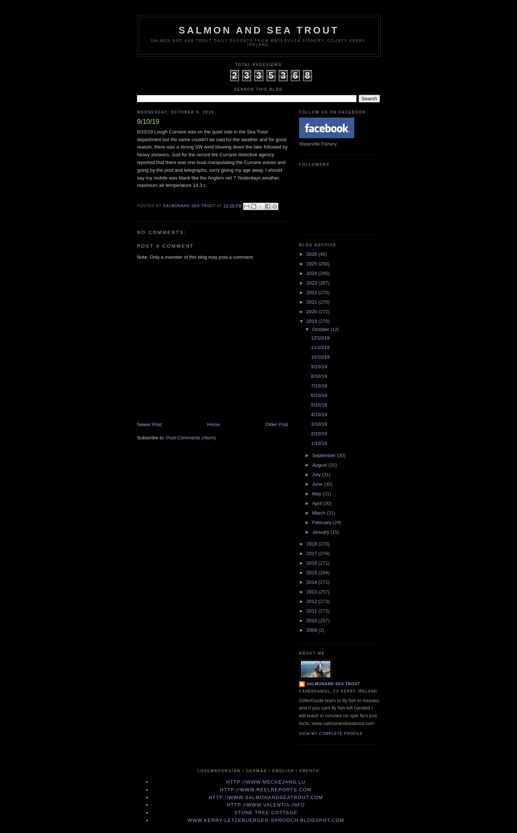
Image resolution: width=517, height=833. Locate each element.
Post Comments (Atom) (191, 437)
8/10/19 (319, 376)
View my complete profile (331, 734)
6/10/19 (319, 395)
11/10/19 (320, 347)
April (317, 503)
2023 (312, 283)
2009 (312, 630)
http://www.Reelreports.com (266, 789)
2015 (312, 572)
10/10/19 (320, 357)
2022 (312, 292)
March (319, 513)
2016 (312, 563)
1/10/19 (319, 443)
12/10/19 (320, 338)
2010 (312, 620)
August (320, 465)
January (321, 532)
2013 (312, 592)
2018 (312, 544)
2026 (312, 254)
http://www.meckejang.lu (266, 782)
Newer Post (149, 424)
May (317, 493)
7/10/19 (319, 385)
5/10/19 (319, 405)
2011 (312, 611)
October (321, 329)
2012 (312, 601)
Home (213, 424)
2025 (312, 263)
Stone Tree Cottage (265, 812)
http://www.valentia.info (266, 805)
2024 (312, 273)
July (317, 474)
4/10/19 (319, 414)
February (322, 522)
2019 (312, 321)
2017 (312, 553)
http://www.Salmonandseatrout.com (266, 797)
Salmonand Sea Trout (333, 684)
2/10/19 (319, 433)
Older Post (276, 424)
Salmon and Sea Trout (259, 30)
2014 (312, 582)
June (318, 484)
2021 (312, 302)
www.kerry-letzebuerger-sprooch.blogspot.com (265, 820)
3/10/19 (319, 424)
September (324, 455)
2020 (312, 311)
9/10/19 (319, 366)
